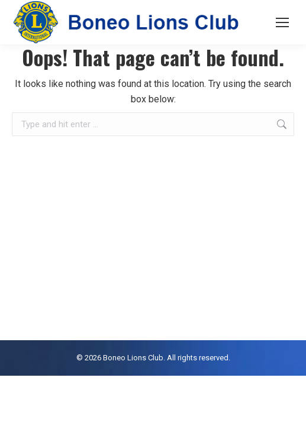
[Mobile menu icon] (282, 22)
